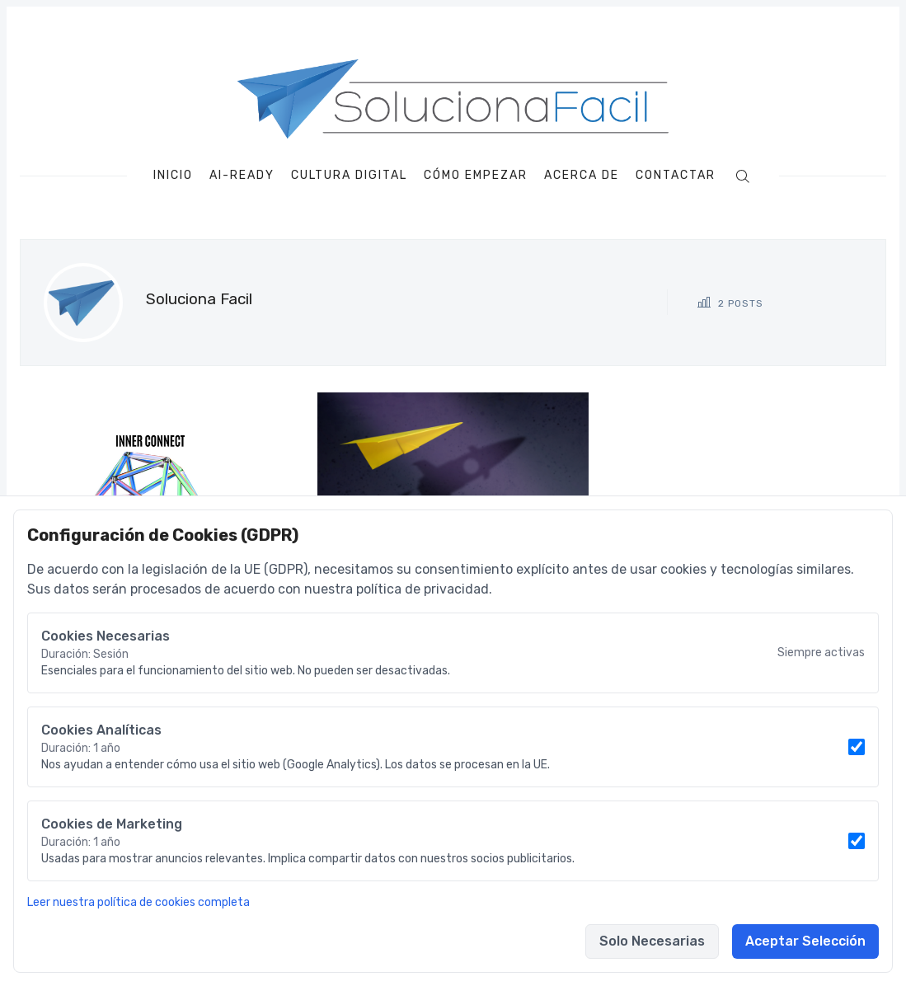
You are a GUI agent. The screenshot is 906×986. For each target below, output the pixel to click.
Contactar (676, 175)
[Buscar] (742, 175)
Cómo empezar (476, 175)
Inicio (173, 175)
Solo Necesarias (652, 941)
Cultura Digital (349, 175)
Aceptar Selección (805, 941)
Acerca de (581, 175)
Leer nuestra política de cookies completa (138, 902)
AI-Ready (242, 175)
